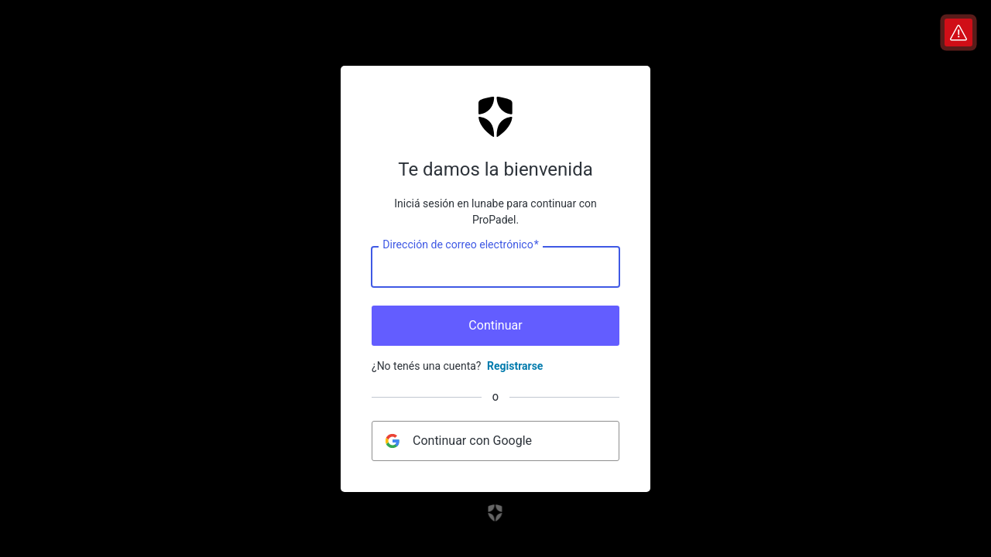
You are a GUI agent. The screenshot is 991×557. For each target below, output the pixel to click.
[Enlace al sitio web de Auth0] (496, 512)
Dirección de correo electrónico (460, 244)
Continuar (495, 325)
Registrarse (515, 366)
